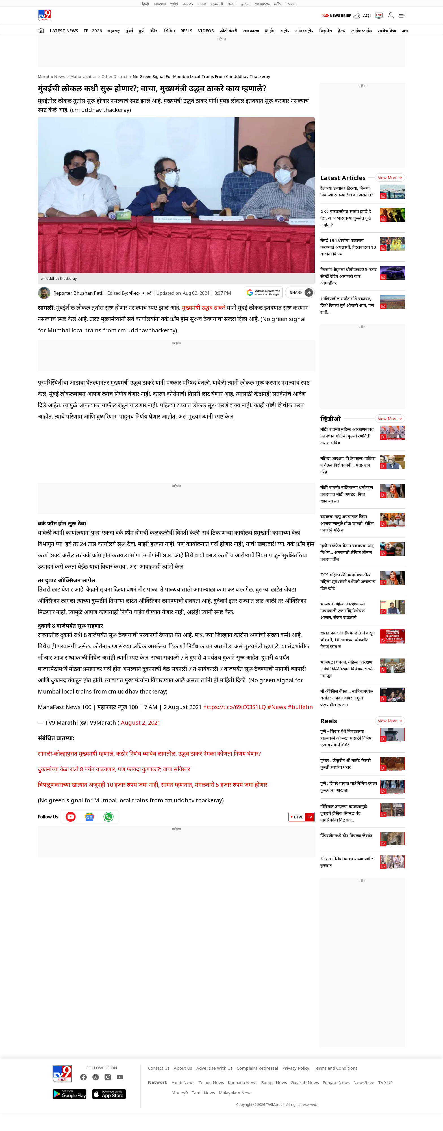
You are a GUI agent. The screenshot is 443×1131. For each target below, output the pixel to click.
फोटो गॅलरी (228, 30)
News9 (160, 3)
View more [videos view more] (390, 418)
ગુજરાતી (217, 3)
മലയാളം (262, 3)
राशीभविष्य (387, 30)
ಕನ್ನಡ (174, 3)
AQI (367, 15)
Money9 (179, 1092)
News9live (363, 1082)
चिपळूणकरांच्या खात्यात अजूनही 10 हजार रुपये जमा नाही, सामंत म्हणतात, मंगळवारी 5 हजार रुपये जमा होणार (152, 784)
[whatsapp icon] (108, 817)
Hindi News (183, 1082)
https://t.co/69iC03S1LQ (234, 707)
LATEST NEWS (64, 30)
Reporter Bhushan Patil (78, 293)
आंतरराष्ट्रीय (304, 30)
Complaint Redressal (257, 1068)
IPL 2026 (93, 30)
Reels (186, 30)
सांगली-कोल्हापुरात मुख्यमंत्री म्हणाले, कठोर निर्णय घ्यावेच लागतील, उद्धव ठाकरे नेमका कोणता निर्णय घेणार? (149, 753)
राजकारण (251, 30)
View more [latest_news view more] (390, 177)
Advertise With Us (214, 1068)
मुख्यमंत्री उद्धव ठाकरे (203, 307)
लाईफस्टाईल (361, 30)
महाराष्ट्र (114, 30)
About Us (183, 1068)
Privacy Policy (295, 1068)
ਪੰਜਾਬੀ (232, 3)
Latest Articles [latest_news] (343, 177)
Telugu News (211, 1082)
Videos (206, 30)
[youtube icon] (70, 817)
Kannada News (242, 1082)
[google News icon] (89, 817)
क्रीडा (154, 30)
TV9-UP (292, 3)
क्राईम (270, 30)
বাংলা (201, 3)
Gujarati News (305, 1082)
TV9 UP (385, 1082)
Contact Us (159, 1068)
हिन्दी (146, 3)
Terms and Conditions (335, 1068)
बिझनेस (325, 30)
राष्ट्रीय (285, 30)
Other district (113, 76)
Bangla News (274, 1082)
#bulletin (300, 707)
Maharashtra (82, 76)
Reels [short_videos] (328, 720)
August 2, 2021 (140, 722)
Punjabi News (336, 1082)
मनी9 (277, 3)
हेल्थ (342, 30)
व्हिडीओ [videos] (330, 418)
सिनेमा (169, 30)
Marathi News (51, 76)
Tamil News (203, 1092)
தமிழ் (245, 3)
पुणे (142, 30)
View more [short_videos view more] (390, 720)
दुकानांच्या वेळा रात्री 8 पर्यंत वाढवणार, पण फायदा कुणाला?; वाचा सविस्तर (114, 769)
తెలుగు (188, 3)
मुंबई (129, 30)
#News (276, 707)
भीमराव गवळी (141, 293)
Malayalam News (236, 1092)
